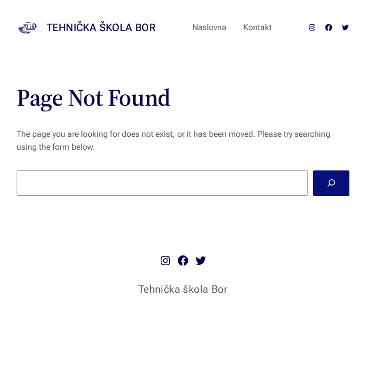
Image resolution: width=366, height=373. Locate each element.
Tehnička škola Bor (101, 27)
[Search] (331, 183)
